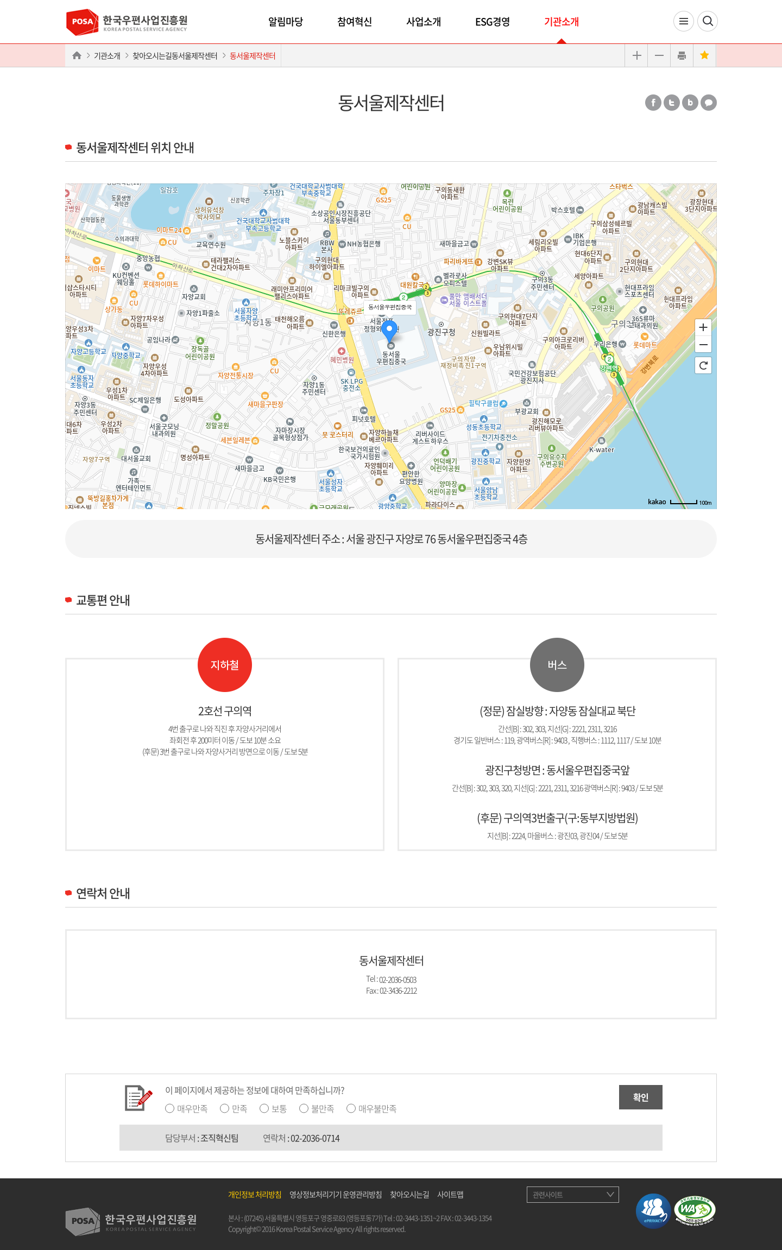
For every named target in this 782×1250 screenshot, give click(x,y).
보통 (279, 1108)
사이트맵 (450, 1194)
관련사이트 (548, 1194)
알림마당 (285, 21)
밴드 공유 (690, 102)
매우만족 (192, 1108)
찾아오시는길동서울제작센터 (175, 55)
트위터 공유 (672, 102)
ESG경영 (492, 21)
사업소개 (423, 21)
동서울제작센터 (252, 55)
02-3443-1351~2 (417, 1218)
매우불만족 (377, 1108)
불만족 (322, 1108)
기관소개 (561, 21)
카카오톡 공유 (709, 102)
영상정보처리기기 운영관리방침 (335, 1194)
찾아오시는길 (409, 1194)
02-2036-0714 (315, 1137)
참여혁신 (354, 21)
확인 (640, 1096)
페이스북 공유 (653, 102)
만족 (239, 1108)
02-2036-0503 (397, 978)
